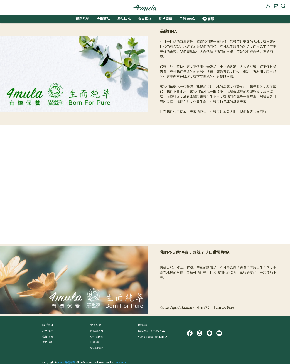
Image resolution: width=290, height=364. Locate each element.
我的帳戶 (47, 331)
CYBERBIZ (120, 362)
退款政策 (47, 342)
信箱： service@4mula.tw (152, 337)
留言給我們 (96, 348)
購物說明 (47, 337)
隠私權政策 (96, 331)
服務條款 (95, 342)
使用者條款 (96, 337)
